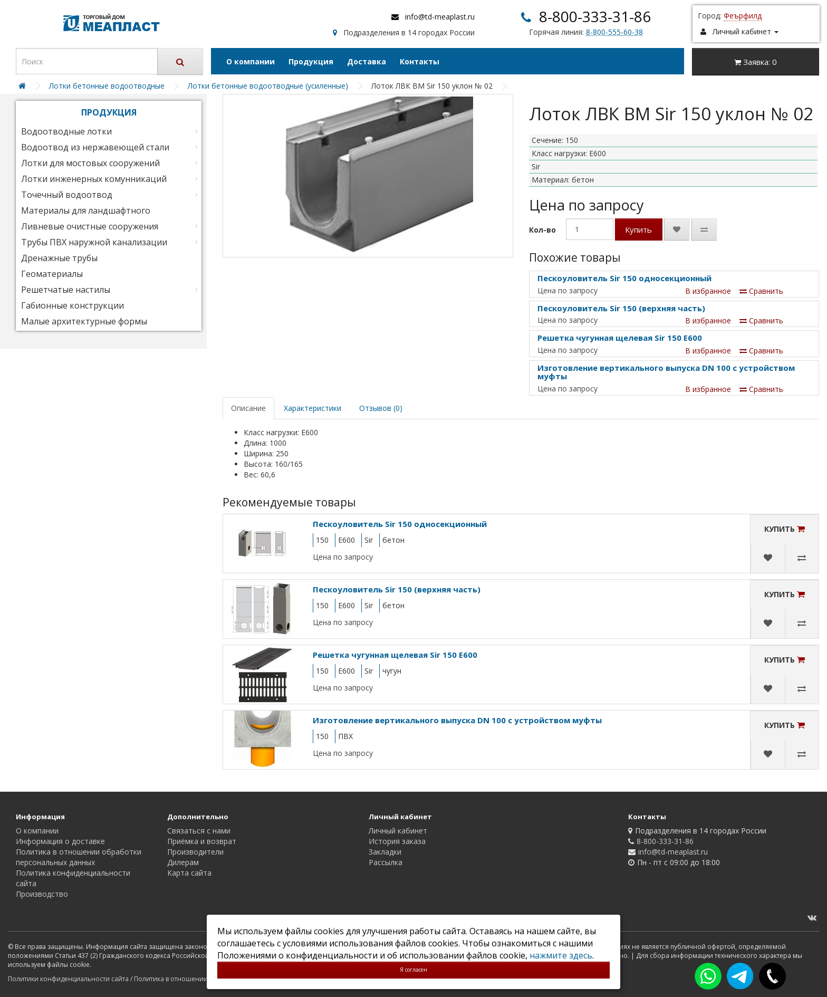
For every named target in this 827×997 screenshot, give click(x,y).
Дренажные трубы (59, 258)
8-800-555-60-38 (614, 32)
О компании (250, 61)
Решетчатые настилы (65, 289)
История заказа (397, 841)
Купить (638, 229)
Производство (42, 894)
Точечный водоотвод (66, 194)
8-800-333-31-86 (595, 16)
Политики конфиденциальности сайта (68, 978)
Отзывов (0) (380, 408)
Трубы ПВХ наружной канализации (94, 242)
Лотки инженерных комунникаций (94, 179)
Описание (248, 408)
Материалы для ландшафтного (85, 210)
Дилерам (183, 862)
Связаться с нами (198, 831)
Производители (195, 852)
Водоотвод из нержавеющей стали (95, 147)
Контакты (419, 61)
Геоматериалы (52, 274)
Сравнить (761, 291)
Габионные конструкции (72, 305)
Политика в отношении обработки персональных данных (78, 857)
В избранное (708, 291)
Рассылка (385, 862)
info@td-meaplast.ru (440, 17)
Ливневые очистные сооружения (89, 226)
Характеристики (312, 408)
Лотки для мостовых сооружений (90, 163)
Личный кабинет (398, 831)
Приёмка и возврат (201, 841)
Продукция (311, 61)
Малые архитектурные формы (84, 321)
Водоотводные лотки (66, 131)
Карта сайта (189, 873)
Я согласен (413, 969)
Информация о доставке (60, 841)
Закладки (385, 852)
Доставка (366, 61)
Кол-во (542, 230)
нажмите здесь (561, 955)
